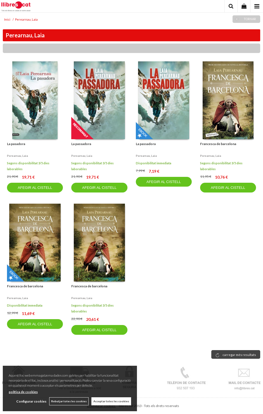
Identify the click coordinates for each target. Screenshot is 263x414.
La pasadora (16, 144)
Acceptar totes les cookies (111, 401)
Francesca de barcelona (218, 144)
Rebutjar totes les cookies (69, 401)
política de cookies (23, 392)
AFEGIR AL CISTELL (35, 188)
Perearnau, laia (17, 155)
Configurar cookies (31, 401)
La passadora (81, 144)
